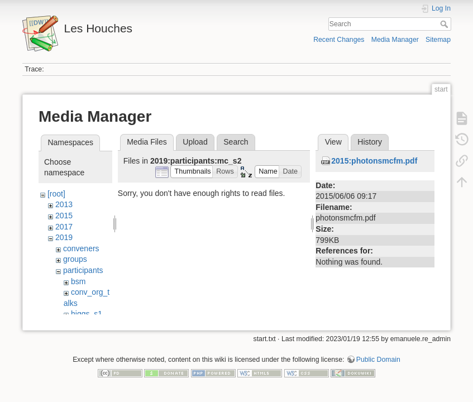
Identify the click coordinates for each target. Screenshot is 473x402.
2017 (64, 226)
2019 (64, 237)
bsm (78, 281)
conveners (81, 248)
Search (445, 24)
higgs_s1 (86, 313)
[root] (56, 193)
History (369, 141)
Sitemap (438, 40)
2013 (64, 204)
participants (83, 270)
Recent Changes (338, 40)
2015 (64, 215)
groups (75, 259)
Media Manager (395, 40)
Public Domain (378, 365)
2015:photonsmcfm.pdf (374, 160)
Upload (195, 141)
